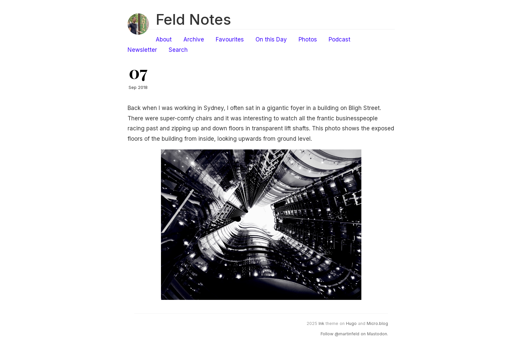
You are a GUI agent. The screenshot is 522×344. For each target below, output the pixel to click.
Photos (308, 39)
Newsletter (142, 49)
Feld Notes (193, 19)
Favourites (230, 39)
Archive (193, 39)
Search (178, 49)
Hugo (351, 323)
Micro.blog (377, 323)
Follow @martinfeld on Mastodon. (354, 333)
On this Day (271, 39)
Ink (321, 323)
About (164, 39)
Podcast (339, 39)
